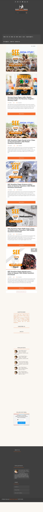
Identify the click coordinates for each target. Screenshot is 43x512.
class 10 (24, 314)
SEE (22, 321)
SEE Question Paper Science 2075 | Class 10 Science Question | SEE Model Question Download (21, 186)
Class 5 (21, 315)
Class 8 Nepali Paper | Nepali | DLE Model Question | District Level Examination (21, 358)
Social (28, 321)
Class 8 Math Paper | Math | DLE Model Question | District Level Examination (21, 352)
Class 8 (16, 317)
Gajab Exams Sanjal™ (13, 499)
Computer (26, 317)
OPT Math (22, 320)
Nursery (15, 320)
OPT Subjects (6, 41)
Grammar (27, 318)
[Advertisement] (21, 22)
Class (23, 36)
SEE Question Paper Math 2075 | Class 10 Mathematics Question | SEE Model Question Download (21, 230)
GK (24, 318)
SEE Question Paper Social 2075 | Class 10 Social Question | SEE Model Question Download (21, 64)
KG (16, 319)
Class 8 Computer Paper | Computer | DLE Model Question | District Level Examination (21, 363)
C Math (17, 314)
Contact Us (16, 486)
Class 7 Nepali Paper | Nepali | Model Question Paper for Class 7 (23, 373)
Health (15, 319)
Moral (25, 319)
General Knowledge (20, 318)
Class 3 (15, 315)
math (23, 319)
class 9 (19, 317)
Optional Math (26, 320)
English (15, 318)
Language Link (19, 319)
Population (15, 321)
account (15, 314)
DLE (28, 317)
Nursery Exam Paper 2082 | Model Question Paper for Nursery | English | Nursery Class (21, 98)
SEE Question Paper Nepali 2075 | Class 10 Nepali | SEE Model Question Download (21, 273)
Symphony (16, 322)
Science (19, 321)
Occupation (18, 320)
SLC (25, 321)
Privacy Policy (17, 489)
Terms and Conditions (18, 492)
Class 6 (24, 315)
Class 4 (18, 315)
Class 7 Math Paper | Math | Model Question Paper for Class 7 (23, 368)
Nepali (28, 319)
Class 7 (28, 315)
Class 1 (21, 314)
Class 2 (28, 314)
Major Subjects (29, 36)
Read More (21, 113)
